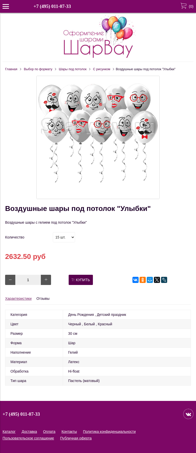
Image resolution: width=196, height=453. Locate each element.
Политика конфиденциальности (109, 432)
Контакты (69, 432)
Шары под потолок (73, 69)
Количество (14, 237)
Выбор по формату (38, 69)
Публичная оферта (76, 438)
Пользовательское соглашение (28, 438)
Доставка (29, 432)
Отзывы (43, 298)
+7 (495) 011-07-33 (52, 6)
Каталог (9, 432)
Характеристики (18, 298)
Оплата (49, 432)
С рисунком (102, 69)
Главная (11, 69)
